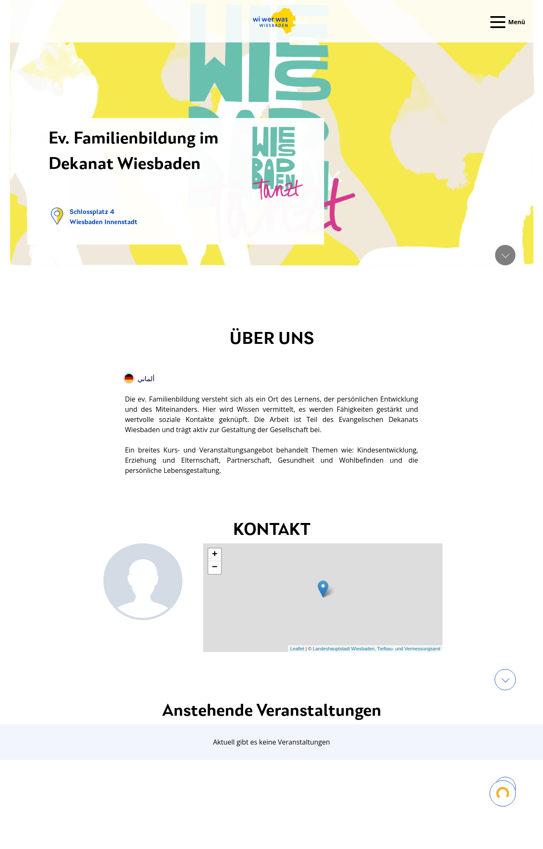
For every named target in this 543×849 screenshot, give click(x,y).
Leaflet (297, 648)
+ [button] (215, 554)
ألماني (139, 378)
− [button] (215, 567)
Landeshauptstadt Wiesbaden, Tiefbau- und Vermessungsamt (376, 648)
